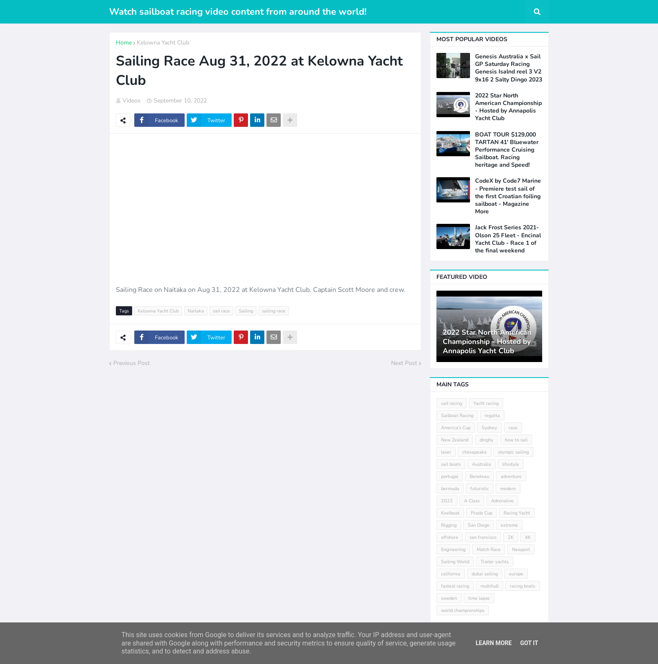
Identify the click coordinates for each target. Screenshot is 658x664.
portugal (449, 476)
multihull (489, 586)
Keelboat (450, 513)
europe (516, 574)
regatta (492, 415)
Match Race (489, 549)
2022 (447, 501)
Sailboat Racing (457, 415)
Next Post (404, 363)
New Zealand (454, 440)
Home (124, 43)
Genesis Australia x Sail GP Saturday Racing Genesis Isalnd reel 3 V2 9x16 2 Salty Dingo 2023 (508, 68)
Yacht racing (486, 403)
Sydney (489, 428)
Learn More (493, 643)
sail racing (451, 403)
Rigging (449, 525)
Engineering (453, 549)
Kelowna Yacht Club (163, 43)
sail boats (451, 464)
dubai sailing (485, 574)
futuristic (479, 489)
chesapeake (474, 452)
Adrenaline (502, 501)
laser (446, 452)
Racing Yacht (517, 513)
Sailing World (455, 562)
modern (508, 489)
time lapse (479, 598)
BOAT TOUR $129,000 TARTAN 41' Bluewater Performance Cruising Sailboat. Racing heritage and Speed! (506, 150)
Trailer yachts (494, 562)
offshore (449, 537)
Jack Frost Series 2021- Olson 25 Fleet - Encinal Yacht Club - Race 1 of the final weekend (508, 239)
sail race (221, 311)
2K (511, 537)
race (513, 428)
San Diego (478, 525)
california (450, 574)
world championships (462, 610)
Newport (521, 549)
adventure (511, 476)
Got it (529, 643)
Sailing (246, 311)
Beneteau (479, 476)
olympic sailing (513, 452)
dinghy (487, 440)
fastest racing (455, 586)
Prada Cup (481, 513)
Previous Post (131, 363)
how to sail (516, 440)
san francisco (483, 537)
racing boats (522, 586)
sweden (449, 598)
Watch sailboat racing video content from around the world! (237, 11)
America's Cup (455, 428)
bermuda (450, 489)
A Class (472, 501)
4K (528, 537)
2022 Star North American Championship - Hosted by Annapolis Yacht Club (508, 107)
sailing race (273, 311)
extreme (509, 525)
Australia (481, 464)
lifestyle (510, 464)
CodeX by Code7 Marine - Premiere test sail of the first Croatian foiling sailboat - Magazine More (508, 196)
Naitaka (196, 311)
